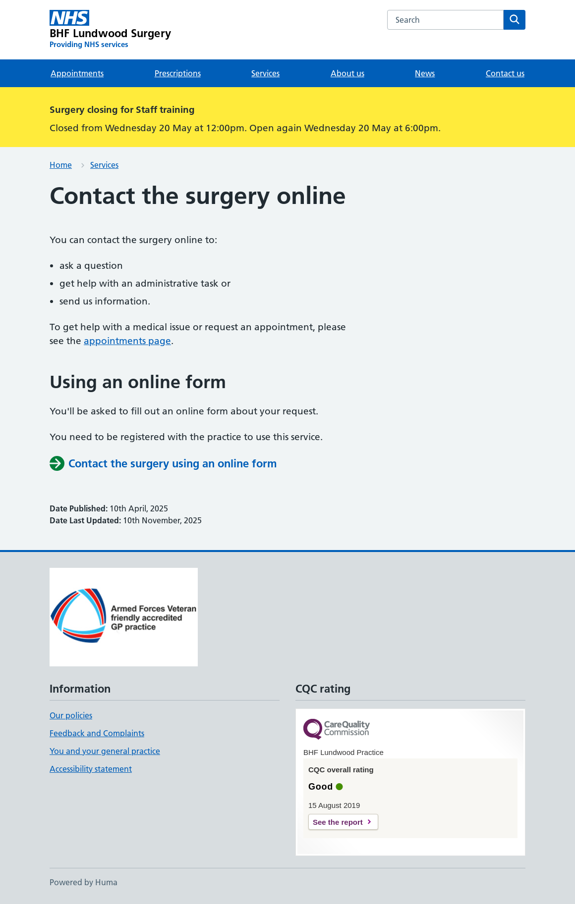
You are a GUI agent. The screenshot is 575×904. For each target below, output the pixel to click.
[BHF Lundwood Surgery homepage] (110, 30)
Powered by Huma (83, 882)
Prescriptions (178, 73)
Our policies (71, 715)
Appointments (77, 73)
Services (265, 73)
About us (347, 73)
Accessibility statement (91, 769)
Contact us (505, 73)
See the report (338, 822)
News (425, 73)
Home (61, 165)
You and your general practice (105, 751)
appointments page (127, 341)
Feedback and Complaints (97, 733)
